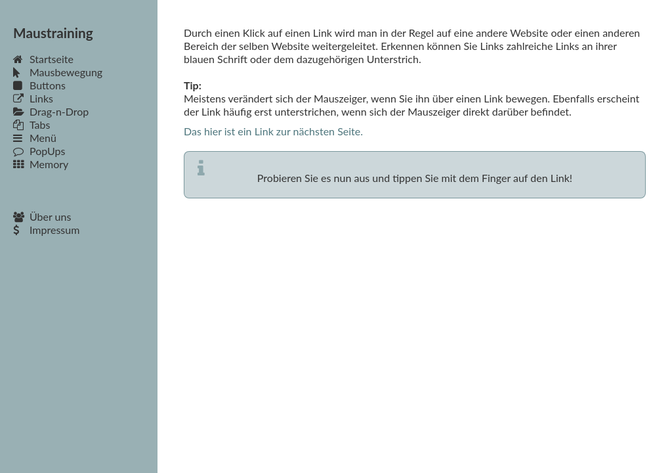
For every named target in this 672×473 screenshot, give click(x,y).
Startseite (43, 59)
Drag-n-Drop (51, 111)
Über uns (42, 216)
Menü (34, 137)
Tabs (31, 124)
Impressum (46, 229)
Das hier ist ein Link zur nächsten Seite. (273, 131)
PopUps (39, 151)
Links (33, 98)
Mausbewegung (57, 72)
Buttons (39, 85)
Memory (40, 164)
